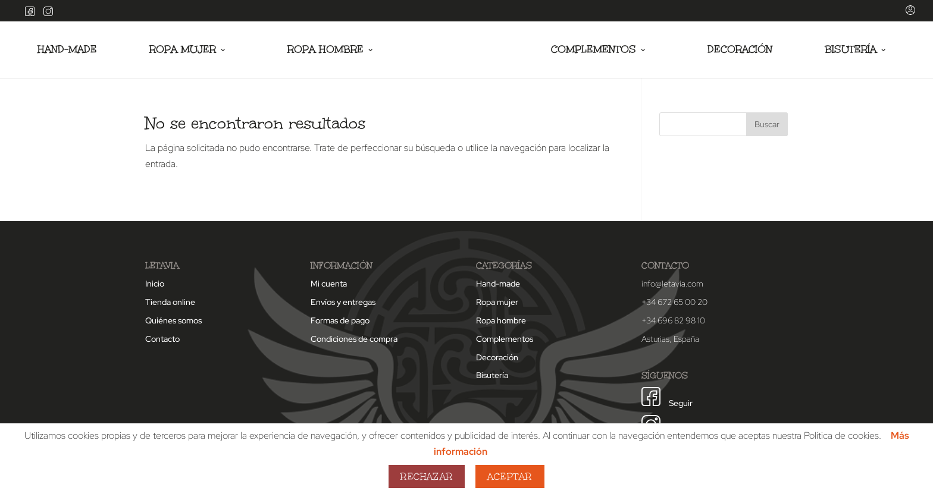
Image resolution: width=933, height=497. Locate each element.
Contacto (162, 339)
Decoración (739, 50)
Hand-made (67, 50)
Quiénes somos (173, 320)
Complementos (593, 50)
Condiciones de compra (354, 339)
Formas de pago (340, 320)
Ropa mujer (182, 50)
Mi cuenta (329, 283)
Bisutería (850, 50)
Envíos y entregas (343, 302)
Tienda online (170, 302)
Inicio (154, 283)
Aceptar (509, 476)
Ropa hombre (325, 50)
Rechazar (426, 476)
